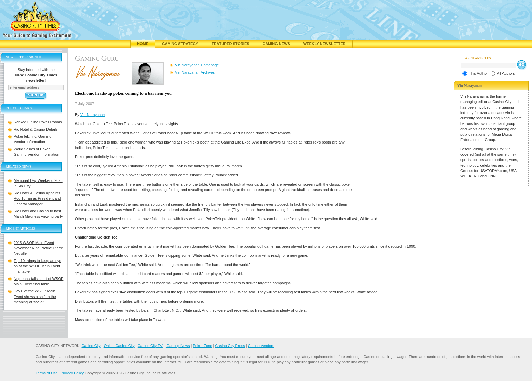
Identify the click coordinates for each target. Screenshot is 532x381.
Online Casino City (119, 346)
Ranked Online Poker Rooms (38, 122)
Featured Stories (230, 44)
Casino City (90, 346)
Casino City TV (150, 346)
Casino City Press (230, 346)
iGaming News (178, 346)
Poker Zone (202, 346)
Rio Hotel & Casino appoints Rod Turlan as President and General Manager (37, 198)
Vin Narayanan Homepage (197, 65)
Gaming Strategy (180, 44)
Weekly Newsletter (324, 44)
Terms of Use (47, 373)
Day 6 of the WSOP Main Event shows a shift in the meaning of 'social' (35, 296)
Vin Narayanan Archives (195, 72)
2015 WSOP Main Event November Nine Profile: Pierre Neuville (38, 248)
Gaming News (276, 44)
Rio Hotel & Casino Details (36, 129)
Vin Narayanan (92, 115)
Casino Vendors (261, 346)
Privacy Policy (72, 373)
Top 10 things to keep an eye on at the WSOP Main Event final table (37, 266)
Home (142, 44)
